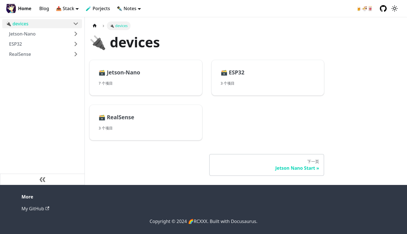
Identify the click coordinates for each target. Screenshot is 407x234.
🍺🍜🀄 (364, 8)
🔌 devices (17, 24)
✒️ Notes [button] (126, 8)
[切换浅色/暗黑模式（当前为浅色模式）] (394, 8)
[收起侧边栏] (42, 179)
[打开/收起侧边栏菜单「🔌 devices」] (76, 23)
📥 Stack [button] (65, 8)
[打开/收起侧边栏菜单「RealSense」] (76, 54)
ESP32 (15, 44)
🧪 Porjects (98, 8)
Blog (44, 8)
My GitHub (35, 209)
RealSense (20, 54)
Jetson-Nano (22, 34)
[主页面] (94, 25)
